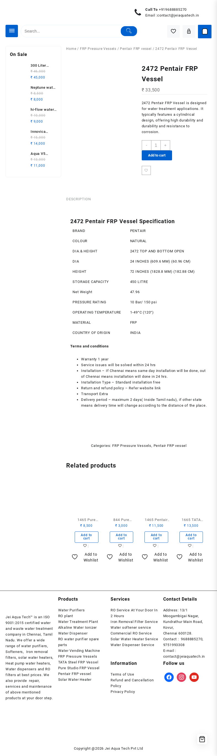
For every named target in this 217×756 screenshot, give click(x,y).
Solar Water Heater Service (134, 641)
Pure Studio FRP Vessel (79, 670)
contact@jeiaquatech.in (178, 15)
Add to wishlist (146, 170)
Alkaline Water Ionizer (77, 629)
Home (71, 49)
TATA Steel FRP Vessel (78, 664)
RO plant (65, 618)
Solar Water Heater (75, 681)
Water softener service (131, 629)
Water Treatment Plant (78, 624)
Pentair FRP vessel (135, 49)
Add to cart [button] (86, 538)
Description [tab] (78, 200)
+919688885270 (173, 9)
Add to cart (156, 155)
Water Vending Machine (79, 652)
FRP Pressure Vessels (98, 49)
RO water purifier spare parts (78, 644)
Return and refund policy (102, 389)
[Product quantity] (156, 145)
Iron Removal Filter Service (134, 624)
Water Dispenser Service (132, 647)
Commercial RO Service (131, 635)
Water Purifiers (71, 612)
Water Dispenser (73, 635)
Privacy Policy (123, 694)
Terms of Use (122, 676)
